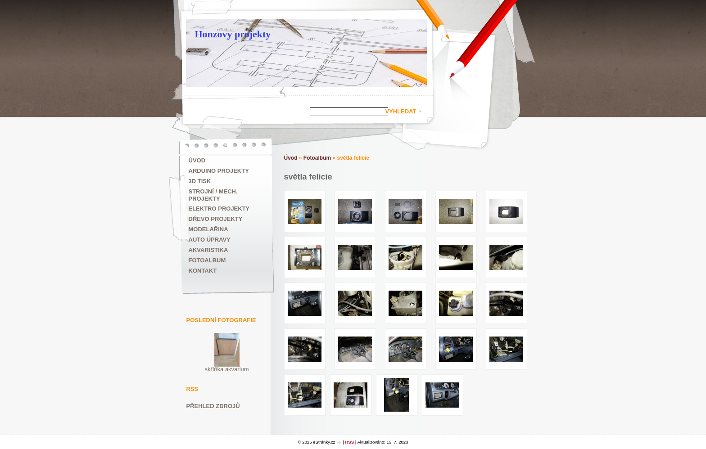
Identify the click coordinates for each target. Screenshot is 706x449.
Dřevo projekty (216, 219)
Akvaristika (208, 250)
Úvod (197, 160)
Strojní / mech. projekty (213, 195)
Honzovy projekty (233, 34)
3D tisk (200, 181)
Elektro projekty (219, 208)
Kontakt (203, 270)
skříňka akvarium (226, 369)
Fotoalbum (207, 260)
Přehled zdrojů (213, 406)
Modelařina (208, 229)
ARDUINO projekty (219, 170)
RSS (349, 442)
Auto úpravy (210, 239)
